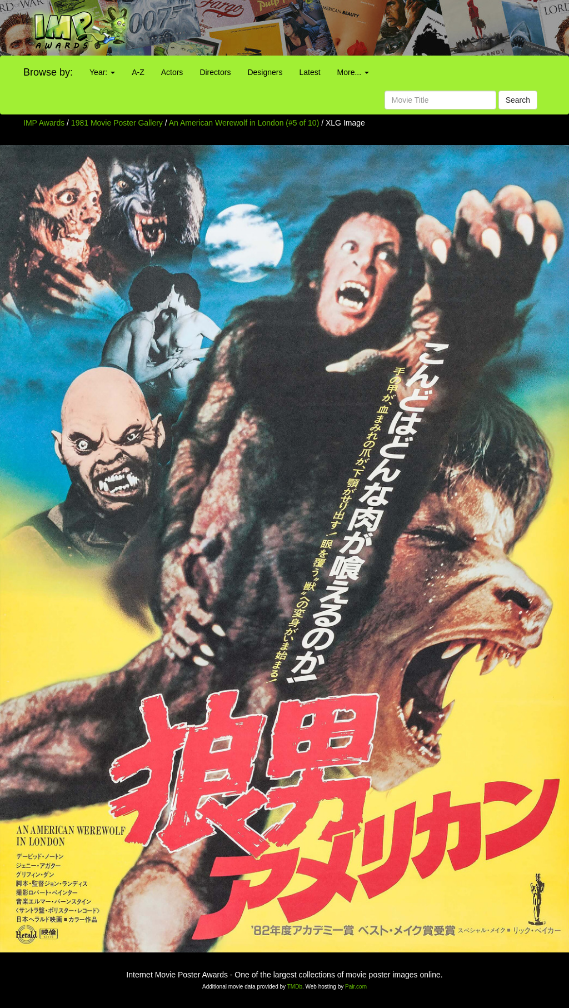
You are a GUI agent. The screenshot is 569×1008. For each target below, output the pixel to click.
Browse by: (48, 72)
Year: (102, 72)
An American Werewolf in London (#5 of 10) (244, 122)
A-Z (138, 72)
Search (518, 100)
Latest (309, 72)
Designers (264, 72)
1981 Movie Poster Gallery (117, 122)
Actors (172, 72)
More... (353, 72)
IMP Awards (43, 122)
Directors (215, 72)
